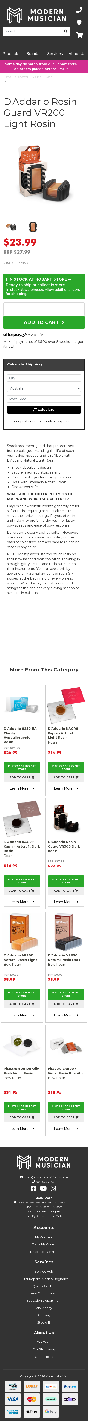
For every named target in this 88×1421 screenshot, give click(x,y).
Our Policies (44, 1357)
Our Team (43, 1342)
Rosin (49, 77)
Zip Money (44, 1308)
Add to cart (21, 777)
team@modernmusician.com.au (46, 1177)
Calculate (44, 410)
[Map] (79, 23)
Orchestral (21, 77)
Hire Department (44, 1293)
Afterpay (43, 1315)
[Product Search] (32, 31)
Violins (37, 77)
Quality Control (44, 1286)
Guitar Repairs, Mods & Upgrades (43, 1279)
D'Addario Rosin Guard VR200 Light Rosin (33, 80)
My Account (44, 1237)
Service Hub (44, 1271)
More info (23, 334)
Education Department (44, 1300)
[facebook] (33, 1188)
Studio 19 (44, 1322)
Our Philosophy (44, 1349)
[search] (65, 31)
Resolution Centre (44, 1251)
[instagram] (53, 1188)
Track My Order (43, 1244)
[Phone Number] (79, 10)
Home (7, 77)
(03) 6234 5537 (46, 1181)
